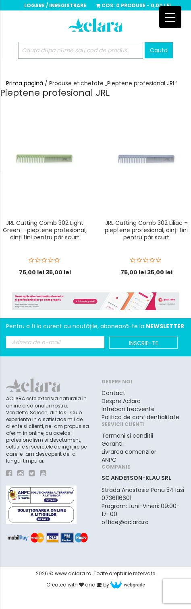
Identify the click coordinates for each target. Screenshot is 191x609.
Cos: (133, 5)
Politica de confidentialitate (140, 417)
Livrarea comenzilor (129, 452)
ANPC (109, 460)
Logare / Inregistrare (55, 5)
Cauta (159, 50)
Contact (113, 393)
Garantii (113, 444)
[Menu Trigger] (170, 17)
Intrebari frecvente (128, 409)
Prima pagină (24, 83)
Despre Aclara (121, 401)
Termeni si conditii (127, 436)
